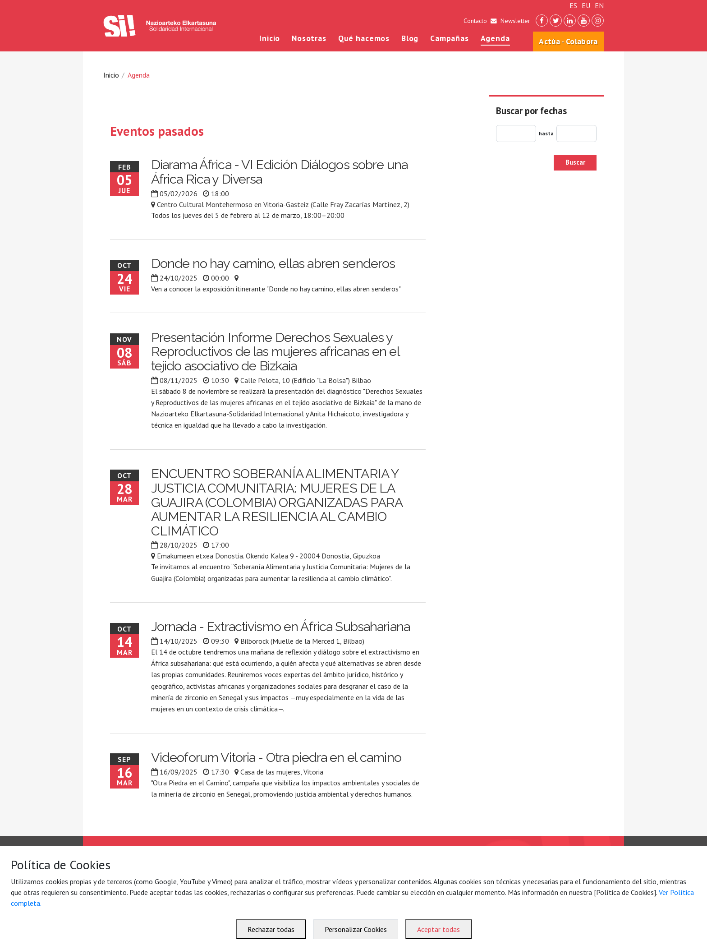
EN (599, 5)
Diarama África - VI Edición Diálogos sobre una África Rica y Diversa (279, 172)
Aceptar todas (438, 929)
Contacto (475, 21)
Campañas (449, 38)
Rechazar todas (271, 929)
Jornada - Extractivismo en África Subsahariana (280, 626)
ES (573, 5)
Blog (410, 38)
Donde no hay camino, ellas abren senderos (273, 263)
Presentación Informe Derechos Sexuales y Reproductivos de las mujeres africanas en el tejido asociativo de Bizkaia (275, 352)
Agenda (495, 38)
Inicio (269, 38)
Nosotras (309, 38)
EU (586, 5)
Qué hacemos (364, 38)
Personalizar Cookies (356, 929)
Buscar (575, 162)
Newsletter (515, 21)
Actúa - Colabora (568, 41)
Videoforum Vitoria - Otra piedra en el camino (276, 757)
